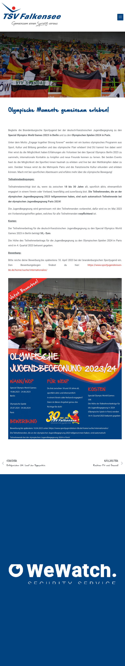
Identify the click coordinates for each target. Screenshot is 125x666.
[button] (120, 17)
